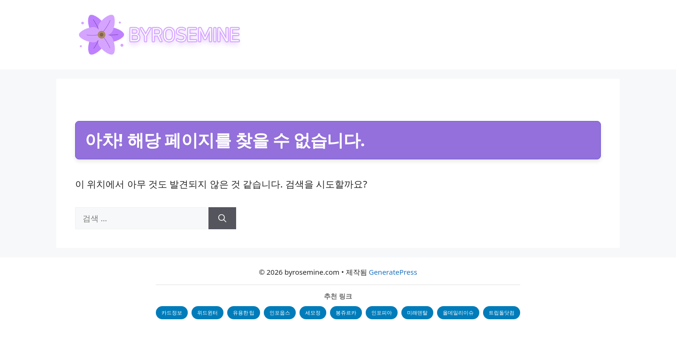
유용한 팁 (244, 312)
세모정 (313, 312)
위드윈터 (207, 312)
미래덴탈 (417, 312)
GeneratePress (393, 272)
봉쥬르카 (346, 312)
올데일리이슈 (458, 312)
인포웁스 (279, 312)
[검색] (222, 218)
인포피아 (381, 312)
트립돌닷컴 (502, 312)
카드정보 (171, 312)
